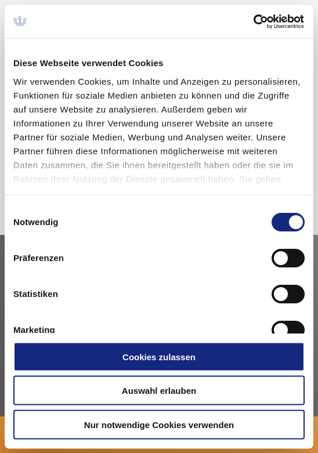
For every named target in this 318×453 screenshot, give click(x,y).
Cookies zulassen (159, 356)
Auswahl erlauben (159, 391)
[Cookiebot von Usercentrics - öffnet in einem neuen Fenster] (254, 21)
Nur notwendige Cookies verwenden (159, 424)
